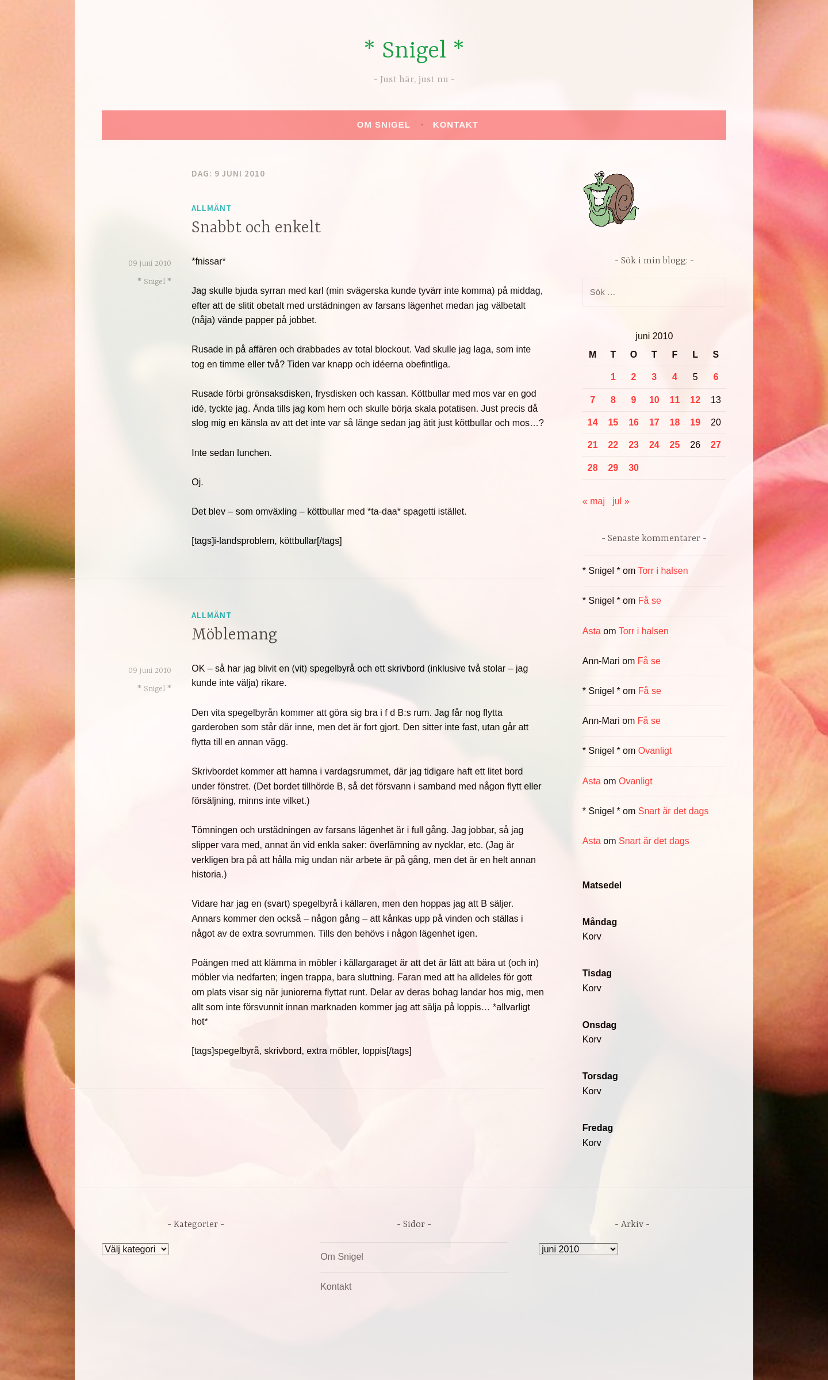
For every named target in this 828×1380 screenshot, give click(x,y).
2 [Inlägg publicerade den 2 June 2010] (634, 377)
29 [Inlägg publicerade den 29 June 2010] (613, 468)
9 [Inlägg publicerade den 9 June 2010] (634, 400)
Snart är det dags (673, 811)
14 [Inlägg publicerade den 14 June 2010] (593, 422)
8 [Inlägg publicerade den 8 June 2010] (613, 400)
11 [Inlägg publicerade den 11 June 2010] (675, 400)
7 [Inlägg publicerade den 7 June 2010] (592, 400)
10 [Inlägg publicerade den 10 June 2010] (654, 400)
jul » (620, 501)
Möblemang (234, 635)
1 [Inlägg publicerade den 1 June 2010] (613, 377)
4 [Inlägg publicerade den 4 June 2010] (674, 377)
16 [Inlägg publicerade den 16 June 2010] (633, 422)
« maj (593, 501)
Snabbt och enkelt (256, 228)
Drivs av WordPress (328, 1359)
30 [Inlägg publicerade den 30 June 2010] (633, 468)
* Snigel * (414, 51)
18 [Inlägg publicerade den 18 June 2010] (675, 422)
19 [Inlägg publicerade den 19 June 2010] (695, 422)
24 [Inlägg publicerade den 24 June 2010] (654, 445)
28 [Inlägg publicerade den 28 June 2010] (593, 468)
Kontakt (455, 124)
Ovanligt (655, 751)
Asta (591, 631)
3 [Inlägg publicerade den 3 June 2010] (654, 377)
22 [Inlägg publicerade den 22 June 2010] (613, 445)
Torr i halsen (663, 571)
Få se (649, 600)
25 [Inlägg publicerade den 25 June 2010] (675, 445)
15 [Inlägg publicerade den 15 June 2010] (613, 422)
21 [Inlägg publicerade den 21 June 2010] (593, 445)
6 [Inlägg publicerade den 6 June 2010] (715, 377)
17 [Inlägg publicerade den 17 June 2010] (654, 422)
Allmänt (211, 207)
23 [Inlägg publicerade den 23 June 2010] (633, 445)
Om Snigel (384, 124)
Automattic (522, 1359)
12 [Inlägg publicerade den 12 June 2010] (695, 400)
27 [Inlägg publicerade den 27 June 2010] (716, 445)
